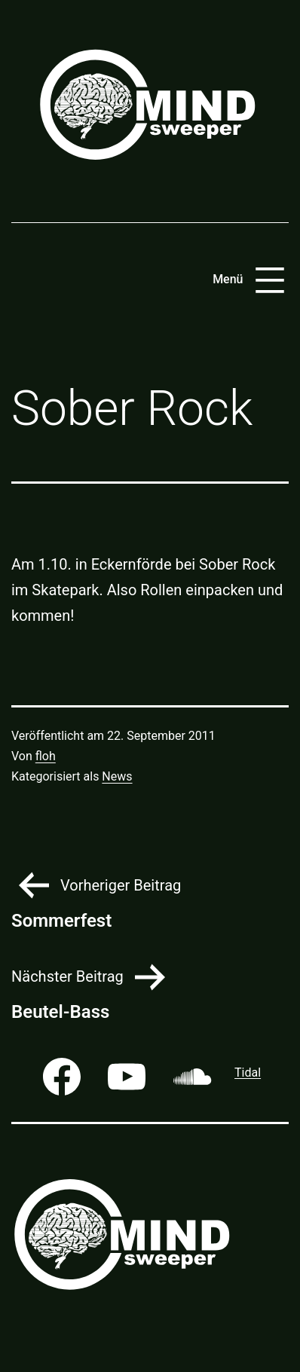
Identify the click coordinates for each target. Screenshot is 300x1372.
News (117, 776)
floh (45, 756)
